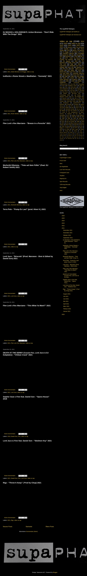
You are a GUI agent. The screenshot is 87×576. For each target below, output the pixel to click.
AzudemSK (76, 82)
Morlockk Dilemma (16, 205)
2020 (78, 45)
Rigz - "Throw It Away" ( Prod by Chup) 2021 (22, 483)
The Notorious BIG (69, 138)
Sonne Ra (81, 124)
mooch (72, 78)
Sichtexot (81, 115)
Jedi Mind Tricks (71, 101)
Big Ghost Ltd (74, 92)
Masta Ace (76, 137)
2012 (63, 85)
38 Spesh (75, 52)
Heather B (74, 115)
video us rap (30, 72)
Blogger (55, 572)
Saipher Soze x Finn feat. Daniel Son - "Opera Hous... (70, 281)
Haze (81, 127)
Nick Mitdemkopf (71, 120)
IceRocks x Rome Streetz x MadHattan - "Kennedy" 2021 (27, 76)
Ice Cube (66, 129)
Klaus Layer (75, 129)
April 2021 (66, 304)
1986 (77, 134)
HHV (61, 190)
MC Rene (62, 137)
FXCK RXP (63, 160)
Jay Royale (77, 95)
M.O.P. (61, 109)
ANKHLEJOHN (63, 84)
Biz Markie (62, 110)
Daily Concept (76, 99)
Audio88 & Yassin (72, 85)
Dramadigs (81, 84)
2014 (79, 70)
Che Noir (73, 84)
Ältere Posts (50, 526)
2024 (82, 41)
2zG (81, 126)
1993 (73, 81)
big (81, 138)
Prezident (76, 104)
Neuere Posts (7, 526)
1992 (67, 81)
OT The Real (80, 90)
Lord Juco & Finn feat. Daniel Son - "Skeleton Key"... (71, 285)
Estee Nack (80, 59)
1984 (69, 134)
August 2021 (67, 294)
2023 (61, 45)
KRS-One (73, 87)
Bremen (70, 47)
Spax (68, 116)
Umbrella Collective (68, 53)
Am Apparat (66, 61)
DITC (71, 106)
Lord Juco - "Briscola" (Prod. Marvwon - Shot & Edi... (71, 265)
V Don (75, 56)
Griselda (66, 49)
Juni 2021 (66, 299)
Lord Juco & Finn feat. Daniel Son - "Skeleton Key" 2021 (27, 441)
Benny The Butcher (78, 50)
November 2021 (68, 232)
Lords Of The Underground (70, 112)
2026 (75, 49)
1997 (80, 87)
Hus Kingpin (80, 76)
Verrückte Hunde (69, 109)
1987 (81, 134)
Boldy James (72, 62)
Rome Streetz (15, 113)
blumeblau (62, 115)
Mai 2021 (66, 301)
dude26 (71, 126)
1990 (83, 98)
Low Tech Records (65, 169)
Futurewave (63, 65)
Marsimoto (68, 137)
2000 (83, 121)
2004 (61, 135)
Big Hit (72, 88)
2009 (74, 118)
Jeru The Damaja (79, 135)
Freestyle (69, 104)
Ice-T (76, 132)
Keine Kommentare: (10, 69)
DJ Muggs (23, 72)
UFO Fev (65, 68)
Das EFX (75, 127)
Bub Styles (70, 70)
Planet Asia (63, 72)
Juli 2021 (66, 296)
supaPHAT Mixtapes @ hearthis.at (69, 31)
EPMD (71, 132)
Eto (73, 55)
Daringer (79, 88)
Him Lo (76, 98)
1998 (78, 116)
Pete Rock (65, 92)
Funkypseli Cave (64, 172)
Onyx (63, 121)
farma (76, 126)
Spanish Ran (80, 67)
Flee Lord (13, 161)
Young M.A (68, 131)
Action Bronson (15, 72)
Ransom (64, 98)
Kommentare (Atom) (32, 531)
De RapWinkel (64, 166)
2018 (8, 436)
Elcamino (68, 56)
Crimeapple (80, 53)
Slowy (63, 116)
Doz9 (82, 92)
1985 (73, 134)
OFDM (80, 132)
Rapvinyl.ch (63, 178)
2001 (62, 123)
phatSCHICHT (77, 102)
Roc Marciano (21, 161)
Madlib (79, 81)
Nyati (75, 124)
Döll (71, 98)
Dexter (77, 106)
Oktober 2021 (67, 235)
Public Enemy (63, 134)
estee (61, 140)
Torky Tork (64, 126)
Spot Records (63, 181)
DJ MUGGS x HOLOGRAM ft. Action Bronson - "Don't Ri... (71, 241)
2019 (68, 50)
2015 (79, 64)
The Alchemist (80, 47)
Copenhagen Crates (65, 157)
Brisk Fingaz (69, 124)
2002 (81, 130)
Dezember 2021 (68, 230)
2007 (65, 135)
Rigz (12, 520)
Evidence (74, 79)
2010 (67, 123)
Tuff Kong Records (65, 184)
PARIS (65, 93)
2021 (8, 72)
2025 (65, 43)
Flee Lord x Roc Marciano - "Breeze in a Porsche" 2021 (27, 123)
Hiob (72, 107)
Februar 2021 (67, 308)
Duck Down (76, 75)
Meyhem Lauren (64, 96)
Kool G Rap (79, 107)
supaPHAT (63, 82)
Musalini (79, 55)
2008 (69, 118)
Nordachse (66, 102)
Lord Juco (14, 296)
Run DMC (79, 113)
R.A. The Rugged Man (78, 96)
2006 (63, 118)
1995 (66, 76)
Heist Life (70, 67)
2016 (76, 61)
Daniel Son (14, 436)
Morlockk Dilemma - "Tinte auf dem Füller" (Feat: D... (71, 257)
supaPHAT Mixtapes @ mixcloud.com (70, 34)
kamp (75, 131)
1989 (73, 116)
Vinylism (62, 175)
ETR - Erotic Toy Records (73, 58)
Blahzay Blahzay (63, 132)
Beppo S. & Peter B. (65, 127)
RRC (61, 163)
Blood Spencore (75, 123)
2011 (66, 87)
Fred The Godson (72, 110)
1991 (66, 106)
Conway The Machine (66, 59)
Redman (69, 113)
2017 (61, 56)
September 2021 (68, 237)
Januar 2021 (67, 311)
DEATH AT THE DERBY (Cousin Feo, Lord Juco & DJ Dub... (71, 275)
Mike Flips (81, 101)
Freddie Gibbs (63, 90)
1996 (72, 76)
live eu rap (79, 109)
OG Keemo (81, 120)
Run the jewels (70, 121)
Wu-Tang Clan (76, 93)
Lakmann (81, 110)
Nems (64, 78)
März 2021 (66, 306)
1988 (78, 121)
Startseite (29, 526)
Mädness (62, 120)
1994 (79, 78)
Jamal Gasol (66, 75)
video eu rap (25, 205)
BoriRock (62, 104)
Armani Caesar (66, 99)
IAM (61, 129)
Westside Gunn (74, 65)
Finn (19, 436)
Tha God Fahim (64, 73)
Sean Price (72, 72)
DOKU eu (70, 135)
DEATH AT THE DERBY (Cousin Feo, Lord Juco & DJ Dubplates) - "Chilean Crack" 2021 (26, 354)
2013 (80, 72)
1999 (83, 116)
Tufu (78, 138)
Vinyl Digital (63, 187)
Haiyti (80, 118)
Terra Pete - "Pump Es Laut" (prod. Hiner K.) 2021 (24, 209)
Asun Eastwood (64, 88)
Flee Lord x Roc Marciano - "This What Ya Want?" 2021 (27, 306)
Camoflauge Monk (65, 95)
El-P (68, 115)
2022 (69, 45)
